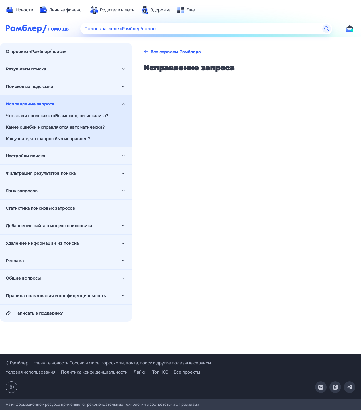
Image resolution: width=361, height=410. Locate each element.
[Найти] (326, 28)
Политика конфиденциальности (94, 372)
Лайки (140, 372)
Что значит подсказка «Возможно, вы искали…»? (57, 115)
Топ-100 (160, 372)
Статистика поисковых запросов (40, 208)
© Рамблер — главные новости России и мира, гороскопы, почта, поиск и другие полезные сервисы (108, 363)
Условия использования (30, 372)
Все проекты (187, 372)
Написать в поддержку (34, 313)
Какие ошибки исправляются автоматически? (55, 127)
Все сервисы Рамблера (172, 51)
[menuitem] (19, 10)
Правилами (189, 404)
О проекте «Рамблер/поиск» (36, 51)
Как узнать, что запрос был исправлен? (48, 138)
